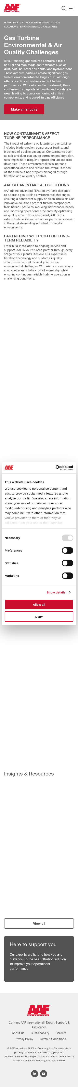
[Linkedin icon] (34, 1073)
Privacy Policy (24, 1039)
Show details (56, 592)
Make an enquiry (24, 109)
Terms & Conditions (53, 1039)
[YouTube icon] (43, 1073)
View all (39, 923)
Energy (18, 22)
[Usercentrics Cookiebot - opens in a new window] (55, 467)
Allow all (39, 604)
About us (18, 1033)
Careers (61, 1033)
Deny (39, 616)
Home (7, 22)
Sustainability (40, 1033)
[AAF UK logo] (12, 8)
